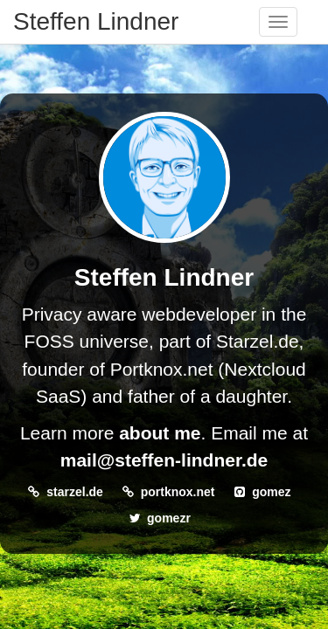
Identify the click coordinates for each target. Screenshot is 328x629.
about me (159, 433)
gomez (271, 492)
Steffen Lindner (95, 21)
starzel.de (74, 492)
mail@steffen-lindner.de (164, 460)
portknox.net (178, 492)
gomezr (169, 518)
